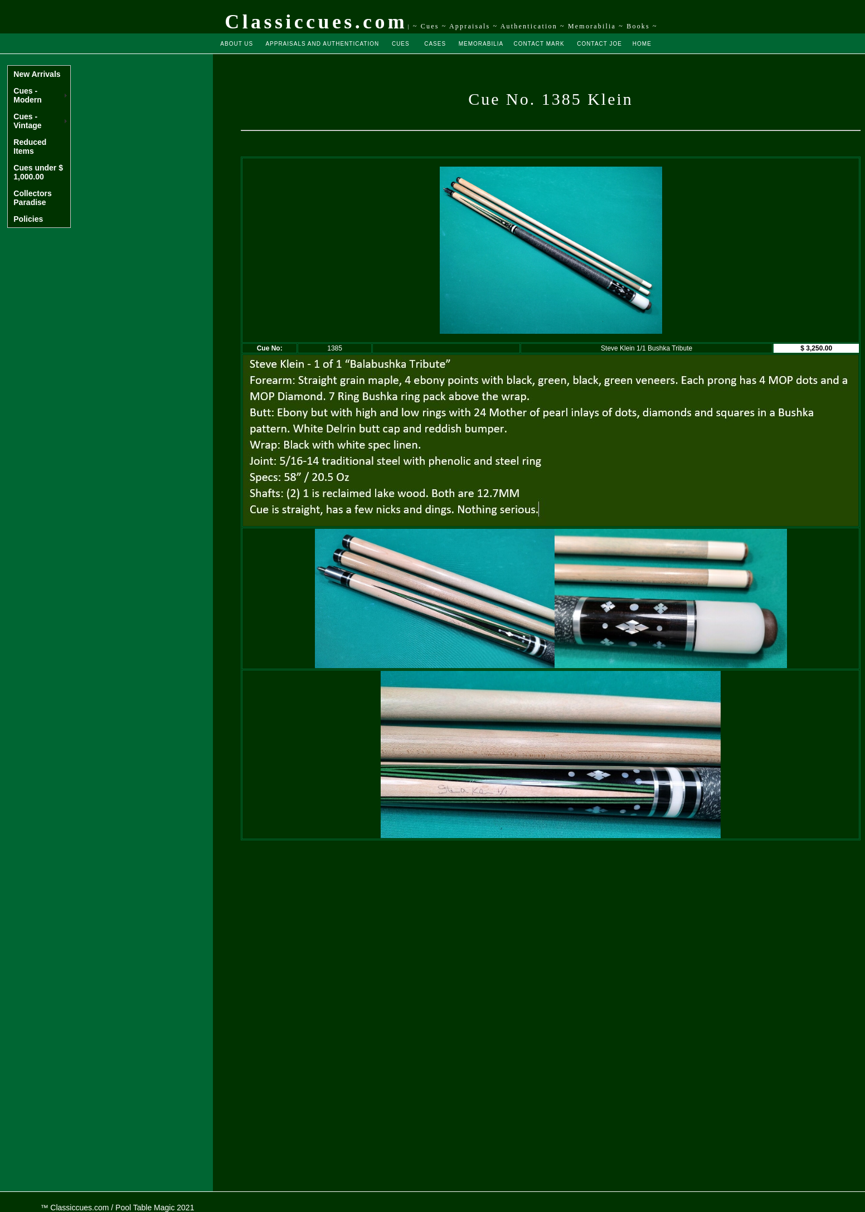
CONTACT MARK (539, 44)
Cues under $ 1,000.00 (38, 172)
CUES (401, 44)
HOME (642, 44)
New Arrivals (36, 74)
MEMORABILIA (481, 44)
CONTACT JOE (599, 44)
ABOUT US (236, 44)
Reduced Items (29, 146)
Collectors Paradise (32, 198)
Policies (28, 219)
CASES (435, 44)
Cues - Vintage (27, 121)
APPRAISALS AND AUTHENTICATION (322, 44)
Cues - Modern (27, 95)
